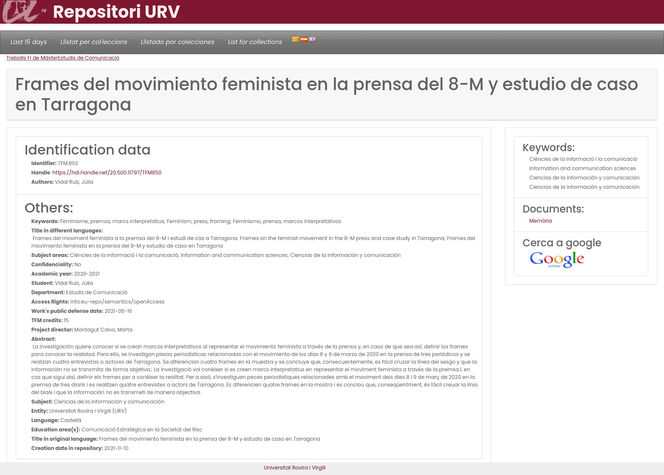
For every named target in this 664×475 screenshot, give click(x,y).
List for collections (255, 42)
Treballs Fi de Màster (32, 57)
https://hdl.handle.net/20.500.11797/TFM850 (107, 172)
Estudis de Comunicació (88, 57)
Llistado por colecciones (178, 42)
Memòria (540, 220)
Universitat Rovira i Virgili (295, 467)
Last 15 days (29, 42)
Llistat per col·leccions (94, 42)
